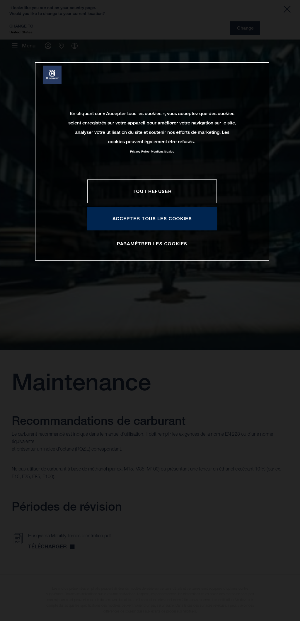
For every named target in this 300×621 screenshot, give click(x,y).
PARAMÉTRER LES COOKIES (152, 243)
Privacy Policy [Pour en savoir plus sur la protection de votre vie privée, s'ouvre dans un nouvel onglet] (139, 151)
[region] (152, 161)
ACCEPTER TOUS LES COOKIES (152, 218)
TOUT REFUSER (151, 191)
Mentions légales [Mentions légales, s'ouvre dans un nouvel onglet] (162, 151)
